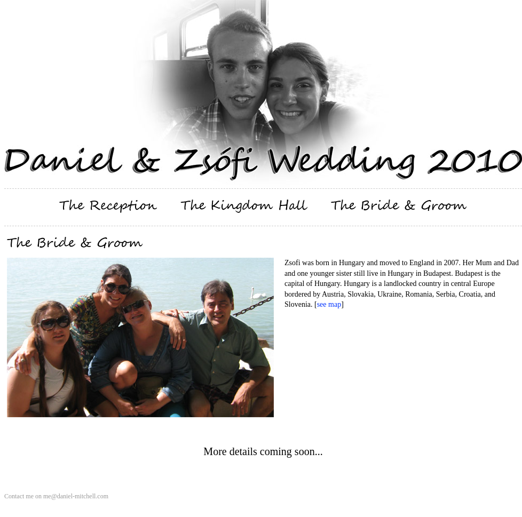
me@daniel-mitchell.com (75, 496)
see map (329, 304)
